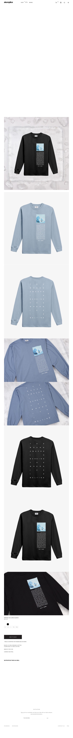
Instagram (15, 725)
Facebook (7, 725)
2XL (17, 627)
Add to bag (13, 637)
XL (13, 627)
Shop (22, 2)
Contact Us (61, 725)
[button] (57, 2)
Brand (31, 2)
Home (26, 2)
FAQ (68, 725)
